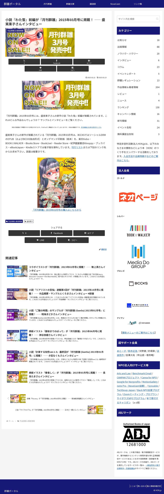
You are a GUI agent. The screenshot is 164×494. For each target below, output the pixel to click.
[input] (138, 19)
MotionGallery (149, 381)
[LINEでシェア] (74, 62)
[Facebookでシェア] (39, 62)
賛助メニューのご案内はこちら (138, 332)
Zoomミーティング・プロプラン (140, 394)
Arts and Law (124, 373)
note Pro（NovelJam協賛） (131, 385)
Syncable (153, 385)
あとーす (121, 351)
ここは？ (127, 486)
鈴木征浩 (132, 351)
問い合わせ (138, 486)
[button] (91, 62)
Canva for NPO (149, 377)
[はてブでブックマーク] (56, 62)
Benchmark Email (141, 373)
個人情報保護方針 (153, 486)
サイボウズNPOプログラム (131, 398)
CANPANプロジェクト (128, 377)
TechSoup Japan (126, 390)
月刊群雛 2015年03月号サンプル (91, 120)
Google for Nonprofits (128, 381)
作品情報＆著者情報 (14, 214)
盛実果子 (29, 214)
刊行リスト (77, 140)
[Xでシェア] (22, 62)
